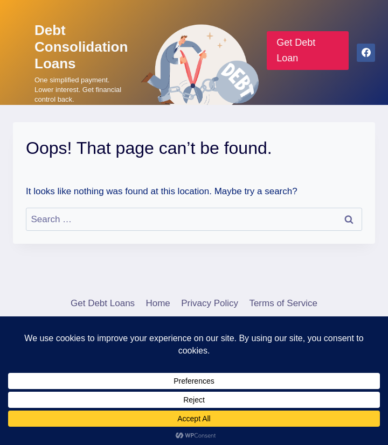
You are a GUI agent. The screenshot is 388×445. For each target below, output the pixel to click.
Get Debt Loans (103, 303)
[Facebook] (366, 53)
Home (158, 303)
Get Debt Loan (295, 50)
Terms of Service (283, 303)
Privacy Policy (209, 303)
